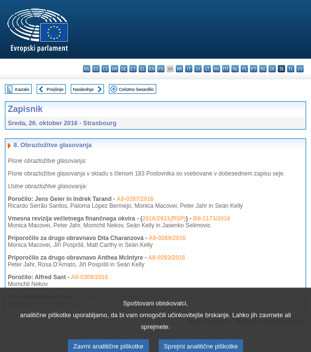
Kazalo (22, 89)
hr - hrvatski (179, 68)
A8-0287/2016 (135, 199)
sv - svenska (300, 68)
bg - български (86, 68)
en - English (151, 68)
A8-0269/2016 (167, 238)
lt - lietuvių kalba (207, 68)
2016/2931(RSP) (164, 218)
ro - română (263, 68)
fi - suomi (290, 68)
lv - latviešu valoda (198, 68)
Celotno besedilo (136, 89)
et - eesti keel (133, 68)
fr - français (161, 68)
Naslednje (83, 89)
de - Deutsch (123, 68)
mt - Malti (225, 68)
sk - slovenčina (272, 68)
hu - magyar (216, 68)
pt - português (253, 68)
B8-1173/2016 (211, 218)
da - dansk (114, 68)
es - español (96, 68)
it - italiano (188, 68)
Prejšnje (54, 89)
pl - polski (244, 68)
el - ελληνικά (142, 68)
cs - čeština (105, 68)
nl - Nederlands (235, 68)
